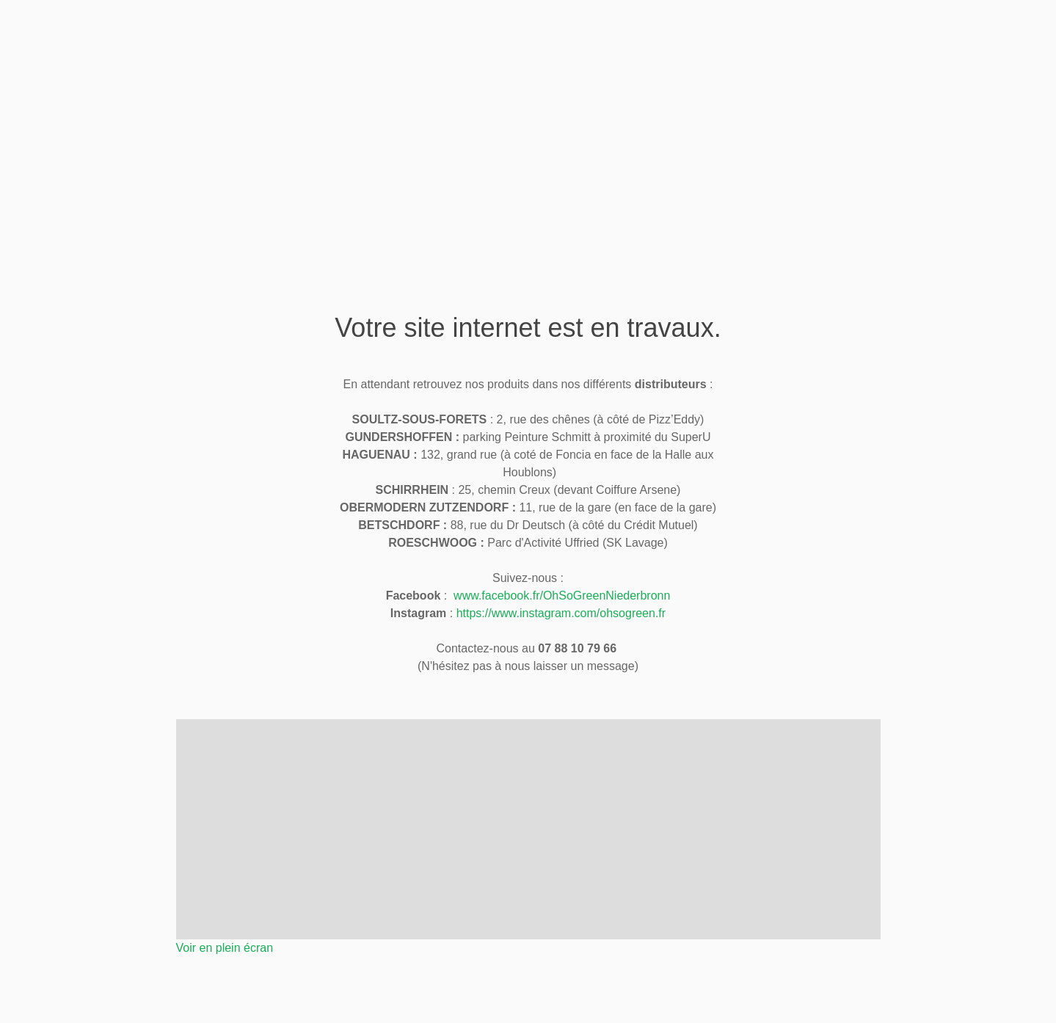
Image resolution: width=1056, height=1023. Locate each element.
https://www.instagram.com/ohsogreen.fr (561, 613)
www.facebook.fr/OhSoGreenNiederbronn (562, 595)
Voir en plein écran (225, 948)
